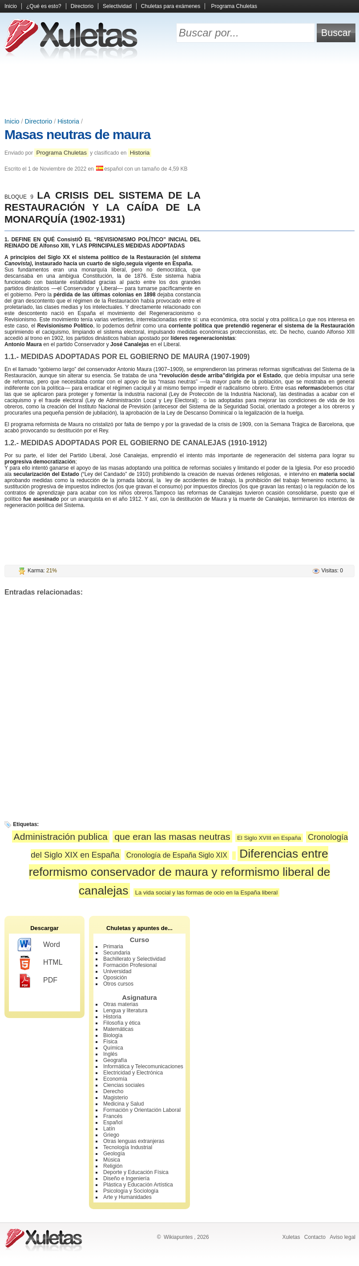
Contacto (315, 1237)
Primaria (113, 946)
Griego (111, 1135)
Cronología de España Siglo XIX (176, 855)
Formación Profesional (130, 965)
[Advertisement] (180, 89)
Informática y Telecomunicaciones (143, 1066)
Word (39, 945)
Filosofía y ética (121, 1023)
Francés (112, 1116)
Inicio (10, 6)
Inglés (110, 1054)
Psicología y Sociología (130, 1191)
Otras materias (120, 1004)
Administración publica (61, 836)
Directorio (82, 6)
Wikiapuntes (178, 1237)
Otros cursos (118, 984)
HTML (40, 963)
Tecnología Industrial (127, 1147)
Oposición (115, 977)
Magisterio (115, 1097)
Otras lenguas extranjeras (133, 1141)
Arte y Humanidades (127, 1197)
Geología (114, 1153)
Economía (115, 1079)
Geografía (115, 1060)
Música (111, 1160)
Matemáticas (118, 1029)
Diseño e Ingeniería (126, 1178)
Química (113, 1048)
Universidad (117, 971)
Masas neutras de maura (77, 134)
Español (112, 1122)
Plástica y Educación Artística (138, 1185)
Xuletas (291, 1237)
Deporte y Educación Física (136, 1172)
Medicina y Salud (123, 1104)
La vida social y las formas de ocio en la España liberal (206, 892)
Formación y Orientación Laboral (142, 1110)
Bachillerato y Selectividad (134, 959)
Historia (68, 121)
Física (110, 1041)
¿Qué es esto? (43, 6)
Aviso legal (342, 1237)
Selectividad (117, 6)
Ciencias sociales (124, 1085)
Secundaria (116, 953)
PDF (37, 981)
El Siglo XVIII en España (269, 838)
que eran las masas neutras (172, 836)
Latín (109, 1129)
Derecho (113, 1091)
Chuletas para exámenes (170, 6)
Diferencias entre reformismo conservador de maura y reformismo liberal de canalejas (180, 872)
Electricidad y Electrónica (133, 1073)
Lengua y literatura (125, 1010)
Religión (112, 1166)
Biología (112, 1035)
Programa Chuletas (234, 6)
